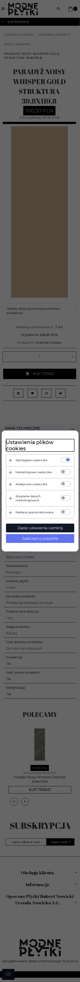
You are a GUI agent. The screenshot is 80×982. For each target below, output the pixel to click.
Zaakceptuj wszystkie (40, 538)
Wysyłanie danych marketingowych (28, 498)
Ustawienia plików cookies (30, 445)
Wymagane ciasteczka (31, 460)
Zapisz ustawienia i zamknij (40, 528)
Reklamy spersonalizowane (35, 512)
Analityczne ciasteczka (31, 484)
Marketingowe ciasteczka (34, 472)
